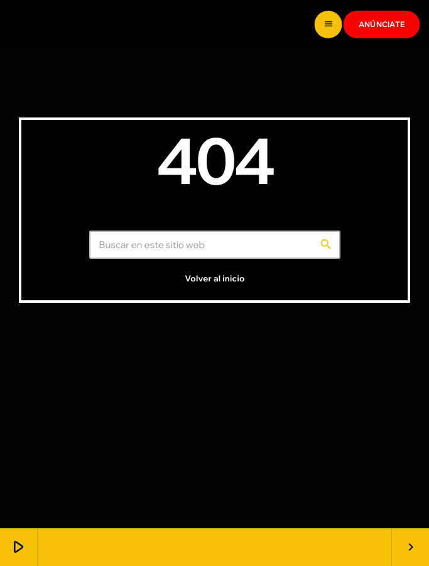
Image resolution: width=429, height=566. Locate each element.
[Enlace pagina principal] (56, 24)
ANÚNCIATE (382, 24)
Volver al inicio (214, 373)
